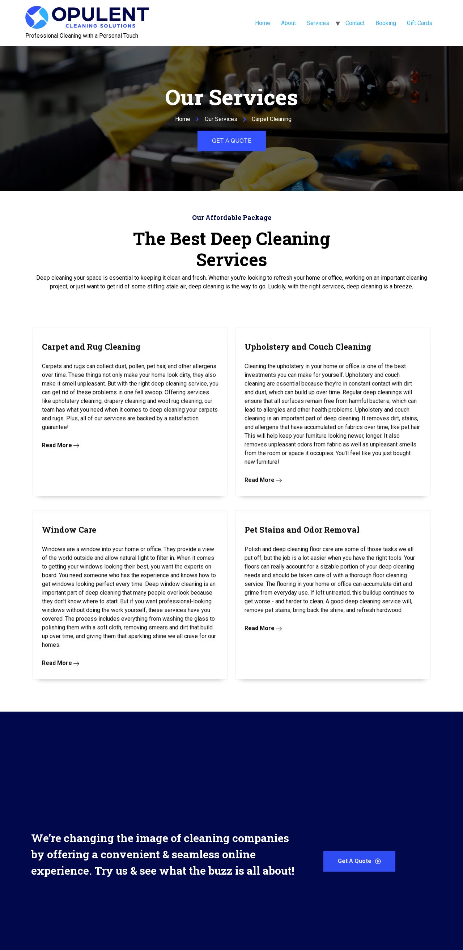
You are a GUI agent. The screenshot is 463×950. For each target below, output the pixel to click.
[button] (231, 141)
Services (318, 23)
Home (262, 23)
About (288, 23)
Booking (385, 23)
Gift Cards (419, 23)
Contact (355, 23)
